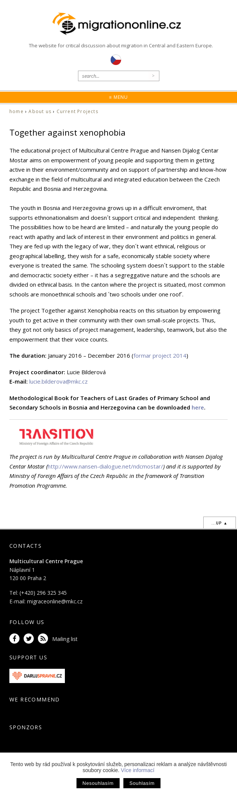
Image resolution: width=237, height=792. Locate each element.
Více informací (137, 770)
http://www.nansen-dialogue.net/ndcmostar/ (105, 466)
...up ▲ (220, 523)
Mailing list (65, 638)
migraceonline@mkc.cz (54, 601)
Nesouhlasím (98, 783)
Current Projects (77, 111)
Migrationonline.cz (118, 24)
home (16, 111)
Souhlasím (141, 783)
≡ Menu (118, 97)
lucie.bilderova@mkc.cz (58, 381)
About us (39, 111)
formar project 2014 (160, 355)
